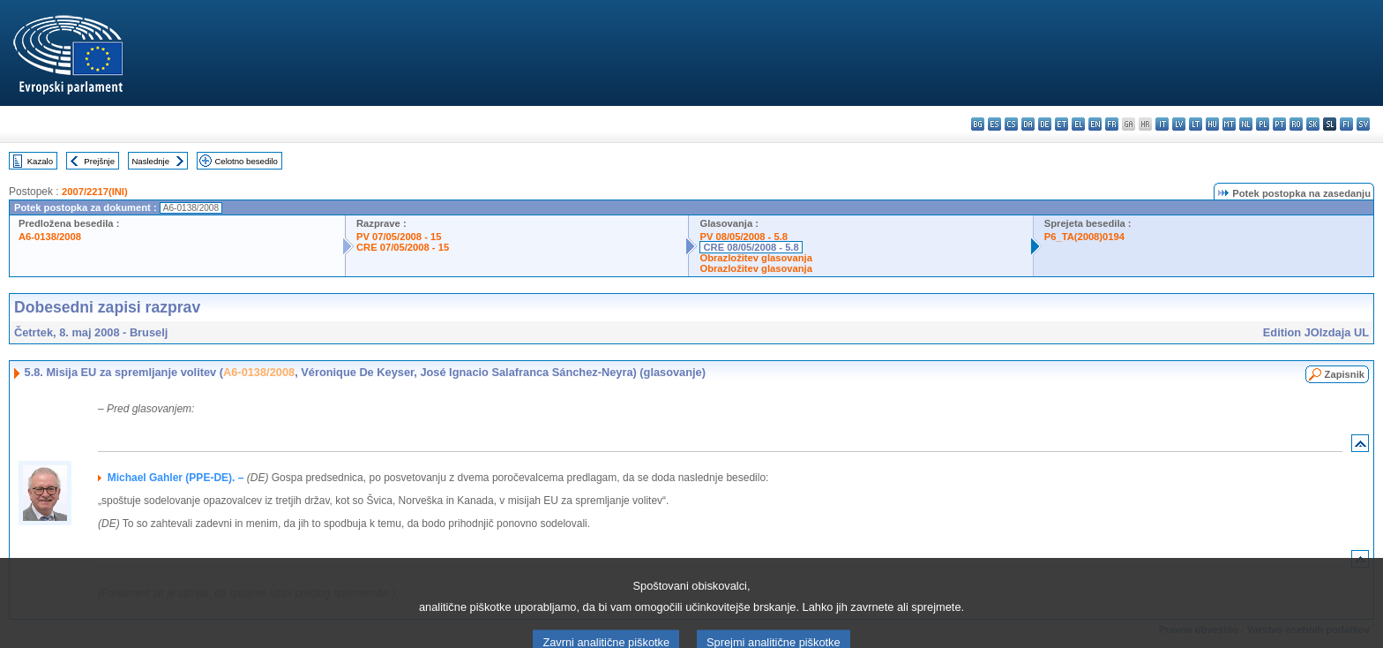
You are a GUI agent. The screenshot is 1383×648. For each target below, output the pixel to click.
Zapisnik (1344, 374)
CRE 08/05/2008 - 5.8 (750, 247)
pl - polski (1262, 124)
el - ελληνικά (1078, 124)
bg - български (977, 124)
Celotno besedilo (245, 161)
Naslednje (150, 161)
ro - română (1296, 124)
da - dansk (1028, 124)
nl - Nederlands (1245, 124)
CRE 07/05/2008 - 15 (402, 247)
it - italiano (1162, 124)
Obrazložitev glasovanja (755, 257)
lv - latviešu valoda (1178, 124)
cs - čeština (1011, 124)
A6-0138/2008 (50, 236)
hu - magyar (1212, 124)
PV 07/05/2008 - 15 (398, 236)
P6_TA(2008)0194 (1084, 236)
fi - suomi (1346, 124)
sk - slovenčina (1312, 124)
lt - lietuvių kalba (1195, 124)
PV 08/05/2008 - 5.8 (743, 236)
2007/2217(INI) (95, 191)
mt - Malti (1229, 124)
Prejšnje (99, 161)
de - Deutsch (1044, 124)
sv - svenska (1363, 124)
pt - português (1279, 124)
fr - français (1111, 124)
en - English (1095, 124)
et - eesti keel (1061, 124)
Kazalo (40, 161)
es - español (994, 124)
